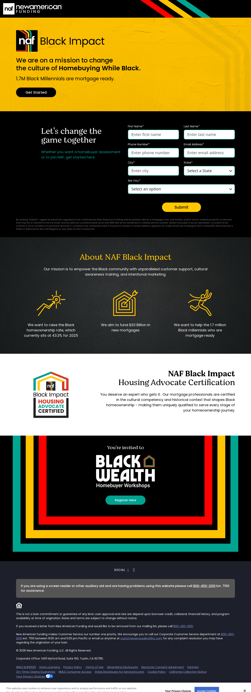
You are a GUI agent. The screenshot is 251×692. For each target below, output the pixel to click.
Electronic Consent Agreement (162, 667)
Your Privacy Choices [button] (31, 676)
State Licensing (49, 667)
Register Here (125, 500)
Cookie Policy (157, 672)
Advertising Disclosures (122, 667)
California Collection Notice (187, 672)
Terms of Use (94, 667)
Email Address (194, 144)
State (188, 163)
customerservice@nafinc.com (141, 638)
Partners (193, 667)
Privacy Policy (72, 667)
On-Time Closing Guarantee (35, 672)
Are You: (134, 181)
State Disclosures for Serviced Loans (119, 672)
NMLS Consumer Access (75, 672)
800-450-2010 (204, 586)
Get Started (36, 92)
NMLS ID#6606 (26, 667)
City (131, 163)
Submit (181, 207)
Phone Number (139, 144)
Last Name (192, 126)
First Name (136, 126)
